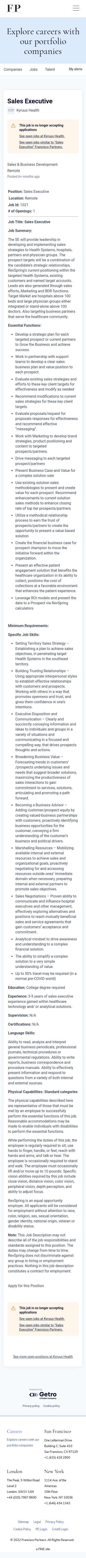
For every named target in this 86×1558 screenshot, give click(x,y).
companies (13, 69)
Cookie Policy (22, 1529)
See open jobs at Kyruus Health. (42, 136)
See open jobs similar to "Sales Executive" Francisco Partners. (41, 145)
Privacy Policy (54, 1522)
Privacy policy (30, 1406)
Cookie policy (51, 1406)
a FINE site (43, 1549)
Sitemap (23, 1522)
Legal (37, 1522)
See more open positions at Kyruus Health (43, 1356)
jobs (34, 69)
